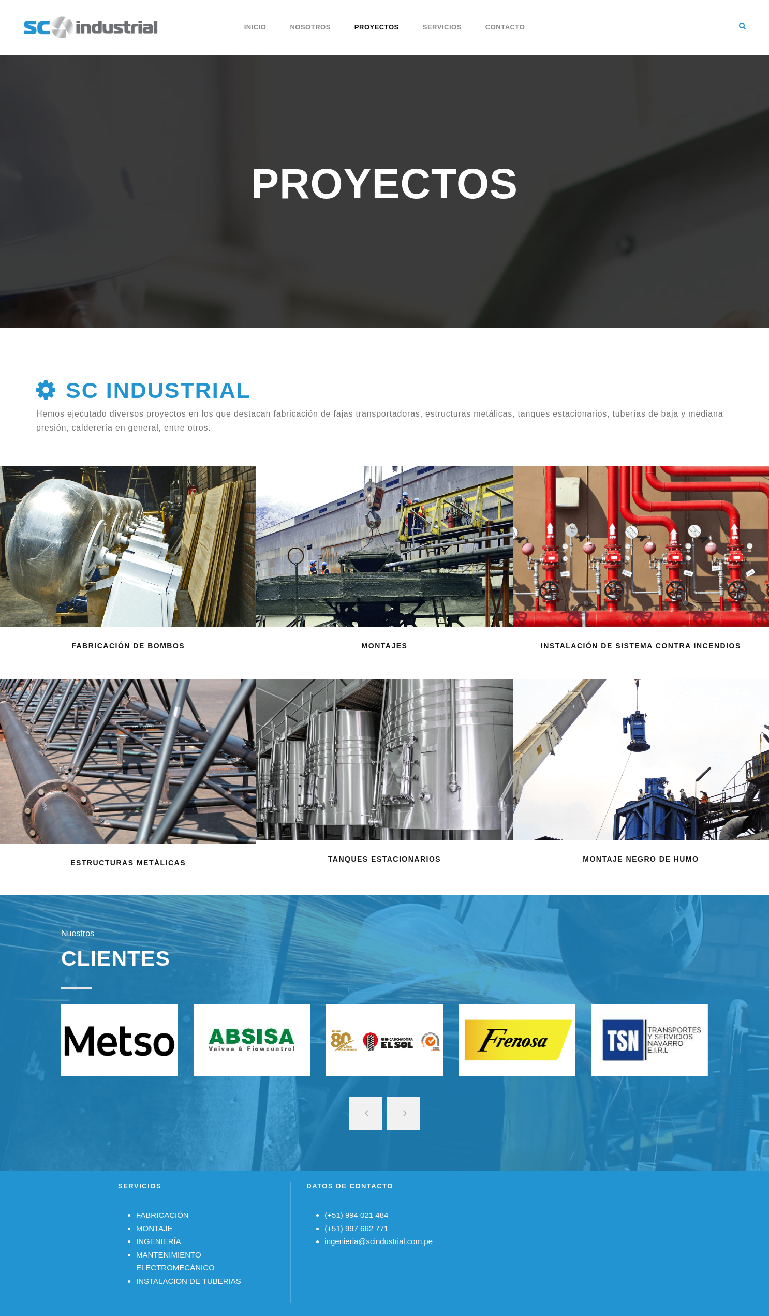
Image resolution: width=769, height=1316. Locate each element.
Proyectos (376, 27)
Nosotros (310, 27)
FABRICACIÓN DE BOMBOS (128, 646)
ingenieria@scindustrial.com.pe (378, 1241)
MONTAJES (385, 646)
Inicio (255, 27)
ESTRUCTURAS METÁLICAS (128, 863)
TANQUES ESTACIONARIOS (384, 859)
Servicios (442, 27)
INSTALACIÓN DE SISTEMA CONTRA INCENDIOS (641, 646)
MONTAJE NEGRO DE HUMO (641, 859)
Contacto (505, 27)
